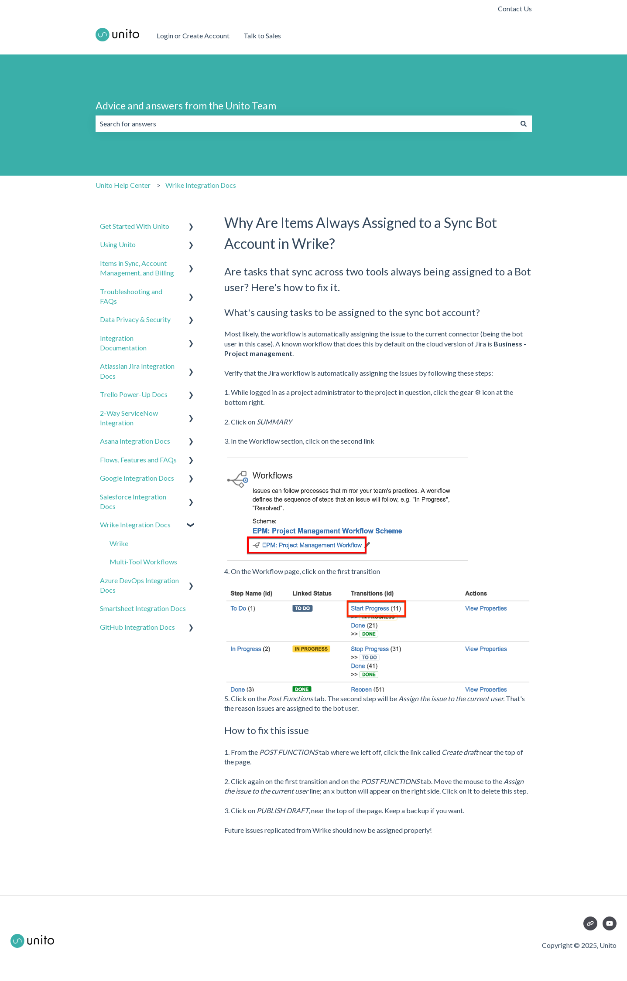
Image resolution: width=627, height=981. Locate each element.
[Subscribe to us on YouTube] (610, 923)
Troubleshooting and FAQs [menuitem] (131, 296)
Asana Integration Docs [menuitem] (135, 441)
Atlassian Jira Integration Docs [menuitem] (137, 371)
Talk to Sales (262, 35)
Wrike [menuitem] (119, 543)
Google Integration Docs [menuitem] (137, 478)
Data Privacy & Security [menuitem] (135, 319)
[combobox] (305, 123)
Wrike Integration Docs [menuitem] (135, 524)
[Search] (523, 123)
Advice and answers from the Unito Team (186, 105)
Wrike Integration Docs (200, 185)
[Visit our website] (590, 923)
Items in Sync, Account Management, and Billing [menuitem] (137, 268)
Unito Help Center (123, 185)
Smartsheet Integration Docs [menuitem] (143, 608)
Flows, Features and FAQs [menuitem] (138, 459)
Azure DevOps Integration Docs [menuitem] (139, 585)
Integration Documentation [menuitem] (123, 343)
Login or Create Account (193, 35)
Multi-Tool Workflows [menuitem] (143, 561)
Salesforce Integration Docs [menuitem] (133, 501)
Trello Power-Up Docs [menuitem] (134, 394)
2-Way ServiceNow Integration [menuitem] (129, 418)
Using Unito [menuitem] (118, 244)
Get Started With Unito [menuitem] (134, 226)
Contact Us (515, 8)
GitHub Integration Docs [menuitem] (137, 627)
